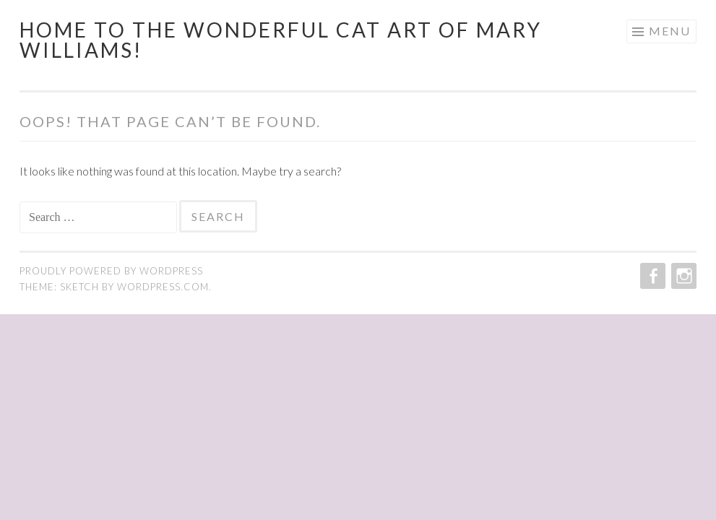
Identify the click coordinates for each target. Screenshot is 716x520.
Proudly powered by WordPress (111, 271)
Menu (670, 31)
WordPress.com (163, 286)
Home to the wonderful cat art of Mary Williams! (281, 39)
